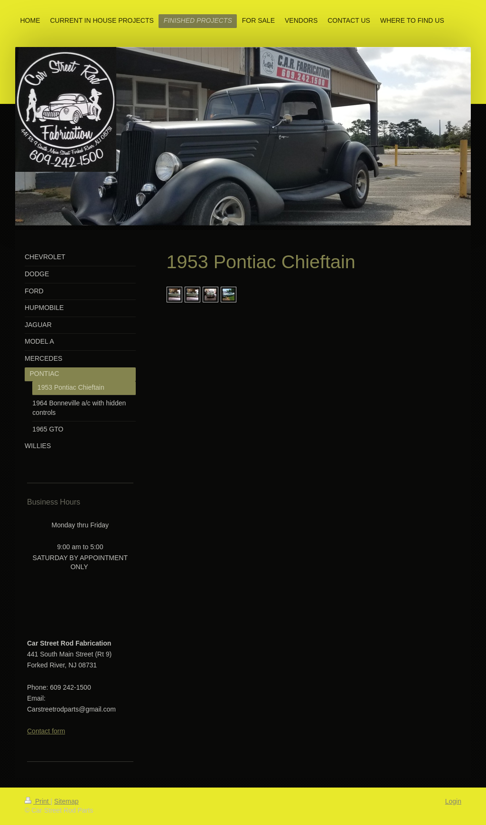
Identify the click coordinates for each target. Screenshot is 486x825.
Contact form (46, 731)
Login (453, 801)
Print (38, 801)
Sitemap (66, 801)
